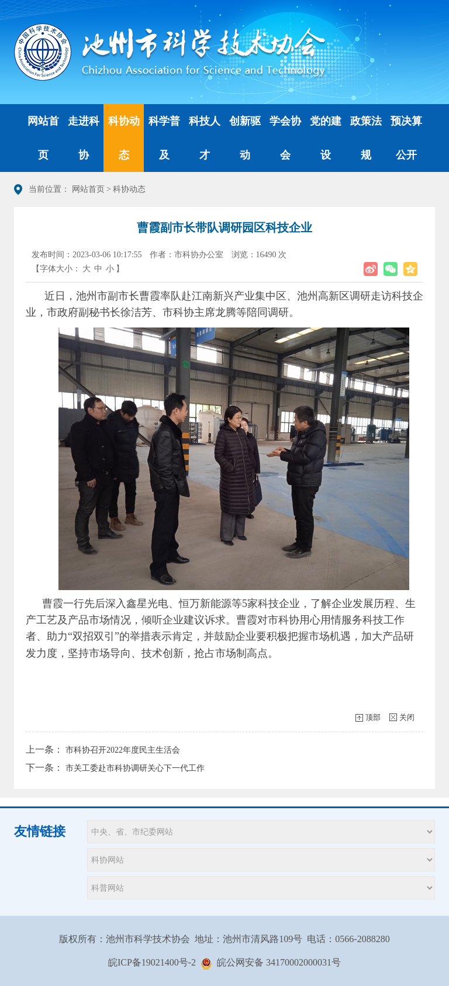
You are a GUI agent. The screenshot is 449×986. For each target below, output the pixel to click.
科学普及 (164, 138)
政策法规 (366, 138)
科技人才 (204, 138)
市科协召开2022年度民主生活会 (122, 750)
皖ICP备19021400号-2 (152, 962)
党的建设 (325, 138)
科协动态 (124, 138)
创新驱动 (245, 138)
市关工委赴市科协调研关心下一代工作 (135, 768)
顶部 (373, 717)
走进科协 (83, 138)
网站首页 (43, 138)
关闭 (407, 717)
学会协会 (285, 138)
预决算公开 (406, 138)
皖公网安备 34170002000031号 (279, 962)
